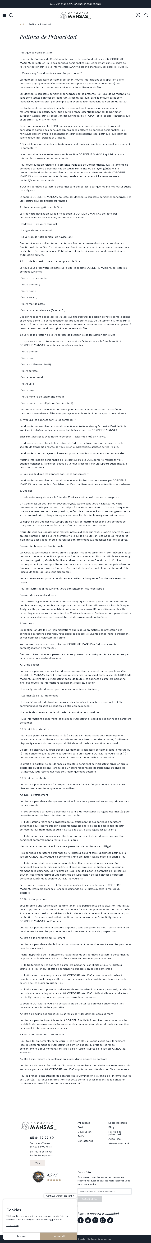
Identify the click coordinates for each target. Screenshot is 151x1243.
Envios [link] (82, 1127)
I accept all (59, 1236)
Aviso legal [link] (114, 1139)
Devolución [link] (85, 1131)
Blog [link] (111, 1127)
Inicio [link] (22, 24)
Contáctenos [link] (85, 1140)
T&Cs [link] (81, 1136)
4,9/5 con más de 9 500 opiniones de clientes (75, 3)
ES (36, 1163)
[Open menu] (4, 15)
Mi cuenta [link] (84, 1122)
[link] (138, 15)
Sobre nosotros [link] (117, 1122)
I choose (21, 1236)
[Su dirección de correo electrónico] (105, 1191)
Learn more (12, 1225)
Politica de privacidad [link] (115, 1133)
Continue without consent (59, 1196)
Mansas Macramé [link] (118, 1143)
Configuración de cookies (99, 1239)
